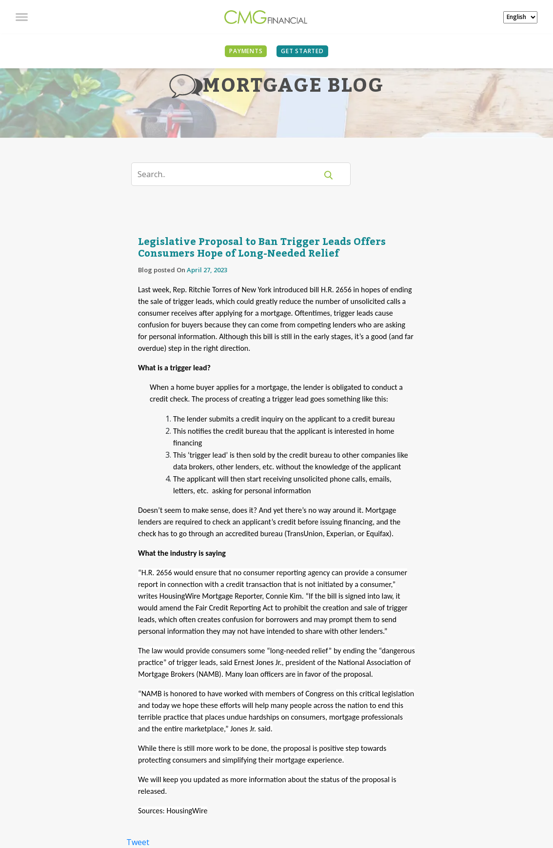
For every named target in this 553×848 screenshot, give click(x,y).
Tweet (137, 842)
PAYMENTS (245, 51)
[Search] (230, 174)
